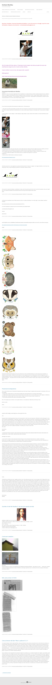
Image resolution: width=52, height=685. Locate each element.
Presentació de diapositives (9, 388)
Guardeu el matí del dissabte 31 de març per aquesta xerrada (18, 506)
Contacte (29, 11)
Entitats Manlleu (7, 5)
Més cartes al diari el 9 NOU (9, 578)
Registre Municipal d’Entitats (15, 11)
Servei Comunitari (39, 9)
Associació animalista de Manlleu (17, 58)
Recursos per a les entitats (29, 9)
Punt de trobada (20, 9)
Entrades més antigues (6, 672)
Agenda (24, 11)
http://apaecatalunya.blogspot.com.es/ (8, 157)
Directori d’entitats (5, 11)
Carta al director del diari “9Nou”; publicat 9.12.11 (15, 640)
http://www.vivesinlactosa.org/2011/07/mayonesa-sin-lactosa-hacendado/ (14, 224)
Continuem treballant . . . (8, 536)
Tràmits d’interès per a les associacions (8, 9)
